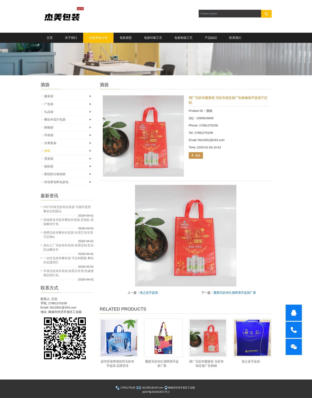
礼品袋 (48, 111)
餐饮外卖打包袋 (54, 119)
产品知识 (211, 37)
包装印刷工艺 (153, 37)
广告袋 (48, 104)
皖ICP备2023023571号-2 (156, 391)
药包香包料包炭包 (56, 182)
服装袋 (48, 96)
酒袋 (195, 155)
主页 (50, 37)
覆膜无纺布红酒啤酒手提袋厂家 (234, 292)
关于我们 (71, 37)
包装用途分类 (98, 37)
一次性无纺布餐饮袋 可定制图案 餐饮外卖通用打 (68, 260)
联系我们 (235, 37)
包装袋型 (126, 37)
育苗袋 (48, 158)
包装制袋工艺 (183, 37)
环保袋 (48, 135)
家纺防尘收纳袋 (54, 174)
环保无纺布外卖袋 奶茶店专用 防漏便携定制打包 (68, 273)
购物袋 (48, 127)
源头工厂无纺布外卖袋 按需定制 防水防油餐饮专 (68, 247)
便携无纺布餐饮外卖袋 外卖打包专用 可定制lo (68, 234)
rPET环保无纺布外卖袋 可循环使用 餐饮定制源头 (67, 209)
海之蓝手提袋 (149, 292)
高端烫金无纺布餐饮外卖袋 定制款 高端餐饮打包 (68, 222)
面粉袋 (48, 166)
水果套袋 (50, 143)
